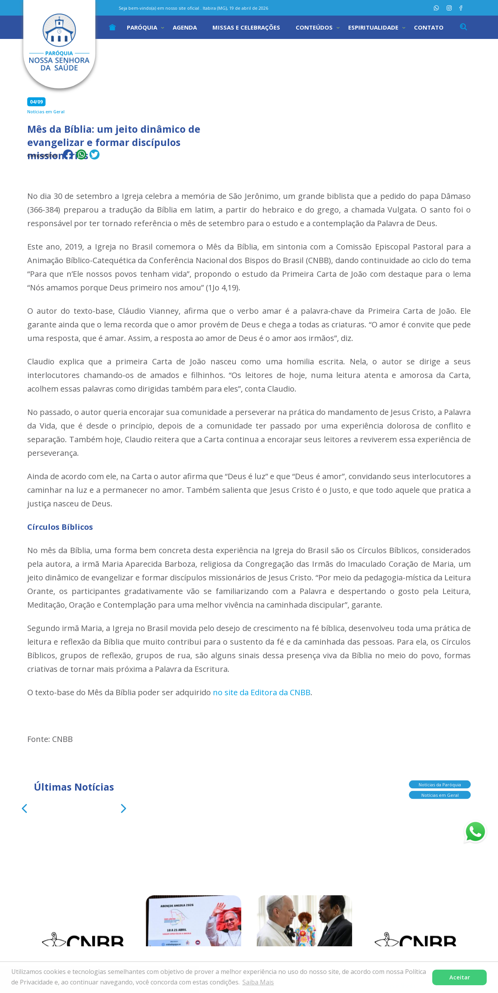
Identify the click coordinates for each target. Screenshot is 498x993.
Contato (429, 27)
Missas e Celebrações (246, 27)
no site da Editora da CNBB (261, 692)
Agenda (185, 27)
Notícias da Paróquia (440, 783)
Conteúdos (314, 27)
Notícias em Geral (440, 793)
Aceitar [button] (459, 977)
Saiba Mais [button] (258, 982)
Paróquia (142, 27)
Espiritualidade (373, 27)
